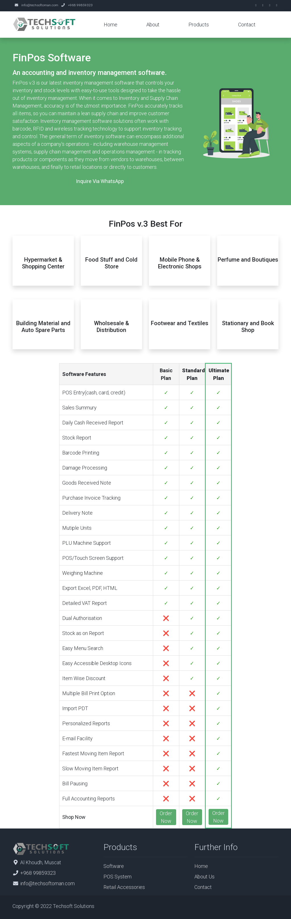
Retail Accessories (124, 887)
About (152, 25)
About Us (204, 877)
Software (113, 866)
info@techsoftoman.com (39, 5)
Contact (246, 25)
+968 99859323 (80, 5)
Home (110, 25)
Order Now (166, 817)
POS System (117, 877)
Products (198, 25)
